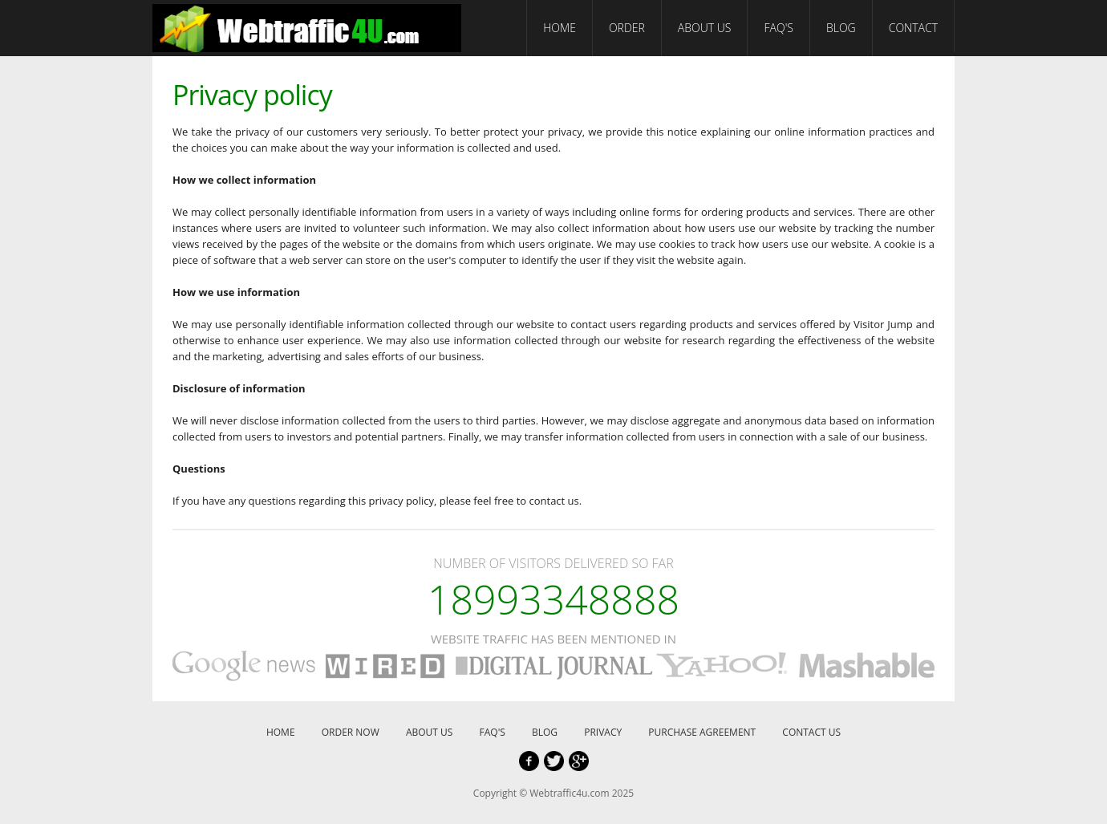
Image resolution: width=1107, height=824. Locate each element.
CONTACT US (811, 732)
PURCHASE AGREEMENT (702, 732)
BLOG (841, 27)
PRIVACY (603, 732)
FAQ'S (778, 27)
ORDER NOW (350, 732)
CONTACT (913, 27)
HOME (559, 27)
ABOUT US (705, 27)
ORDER (627, 27)
